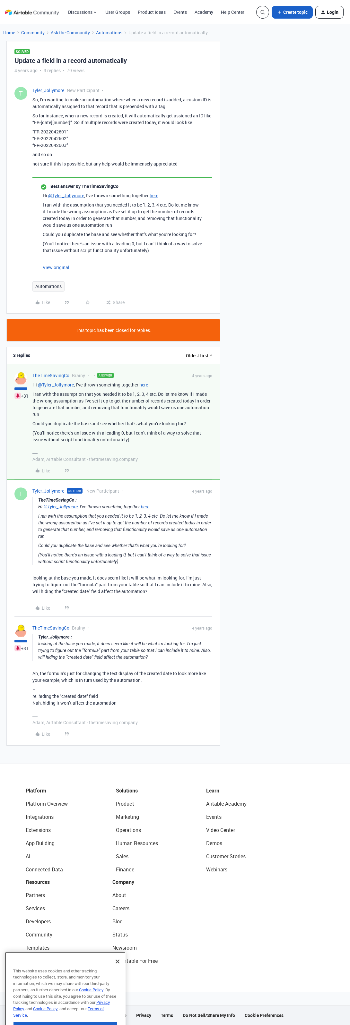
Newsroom (124, 947)
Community (33, 33)
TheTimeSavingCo (50, 375)
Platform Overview (47, 803)
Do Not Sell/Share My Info (209, 1015)
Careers (120, 908)
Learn (212, 790)
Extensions (38, 830)
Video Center (220, 830)
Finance (125, 869)
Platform (36, 790)
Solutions (127, 790)
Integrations (40, 816)
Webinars (216, 869)
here (154, 195)
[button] (292, 12)
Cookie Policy (91, 1003)
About (119, 895)
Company (123, 881)
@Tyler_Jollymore (66, 195)
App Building (40, 843)
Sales (122, 856)
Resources (38, 881)
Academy (204, 12)
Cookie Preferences (264, 1015)
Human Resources (137, 843)
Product (125, 803)
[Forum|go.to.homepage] (31, 12)
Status (120, 934)
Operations (128, 830)
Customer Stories (226, 856)
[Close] (117, 975)
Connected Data (44, 869)
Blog (117, 921)
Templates (37, 947)
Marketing (127, 816)
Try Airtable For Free (135, 960)
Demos (214, 843)
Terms (167, 1015)
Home (9, 33)
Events (180, 12)
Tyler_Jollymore (48, 90)
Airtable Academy (226, 803)
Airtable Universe (45, 960)
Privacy (143, 1015)
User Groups (117, 12)
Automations (109, 33)
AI (28, 856)
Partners (35, 895)
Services (35, 908)
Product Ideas (152, 12)
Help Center (232, 12)
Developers (38, 921)
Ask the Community (70, 33)
